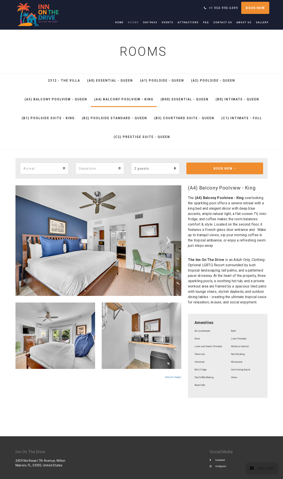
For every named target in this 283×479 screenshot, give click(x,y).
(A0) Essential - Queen (110, 80)
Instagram (218, 466)
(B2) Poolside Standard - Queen (114, 118)
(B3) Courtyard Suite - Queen (184, 118)
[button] (27, 240)
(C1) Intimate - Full (241, 118)
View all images (173, 377)
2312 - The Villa (64, 80)
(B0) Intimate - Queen (237, 99)
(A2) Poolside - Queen (213, 80)
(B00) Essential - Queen (184, 99)
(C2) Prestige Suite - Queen (142, 137)
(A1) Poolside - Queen (162, 80)
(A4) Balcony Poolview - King (123, 99)
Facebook (217, 460)
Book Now (223, 168)
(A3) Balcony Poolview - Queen (56, 99)
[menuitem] (120, 22)
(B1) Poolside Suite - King (48, 118)
